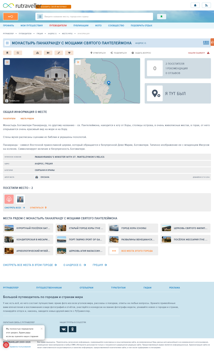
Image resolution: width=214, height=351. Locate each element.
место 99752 (67, 33)
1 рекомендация (177, 68)
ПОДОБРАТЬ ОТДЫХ (141, 25)
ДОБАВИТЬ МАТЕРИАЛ (53, 6)
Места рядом (27, 118)
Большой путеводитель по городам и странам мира (43, 297)
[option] (36, 81)
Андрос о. (52, 33)
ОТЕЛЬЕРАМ (86, 287)
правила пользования (20, 346)
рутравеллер (8, 33)
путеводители (25, 33)
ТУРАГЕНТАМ (118, 287)
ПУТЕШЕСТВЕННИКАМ (49, 287)
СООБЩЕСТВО (116, 25)
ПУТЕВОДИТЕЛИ (58, 25)
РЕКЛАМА (174, 287)
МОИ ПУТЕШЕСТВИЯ (32, 25)
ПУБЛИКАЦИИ (81, 25)
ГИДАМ (147, 287)
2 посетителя (175, 63)
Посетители (9, 118)
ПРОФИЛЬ (8, 25)
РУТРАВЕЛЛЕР (10, 287)
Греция (40, 33)
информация (83, 33)
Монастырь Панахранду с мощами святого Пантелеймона (72, 43)
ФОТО (98, 25)
